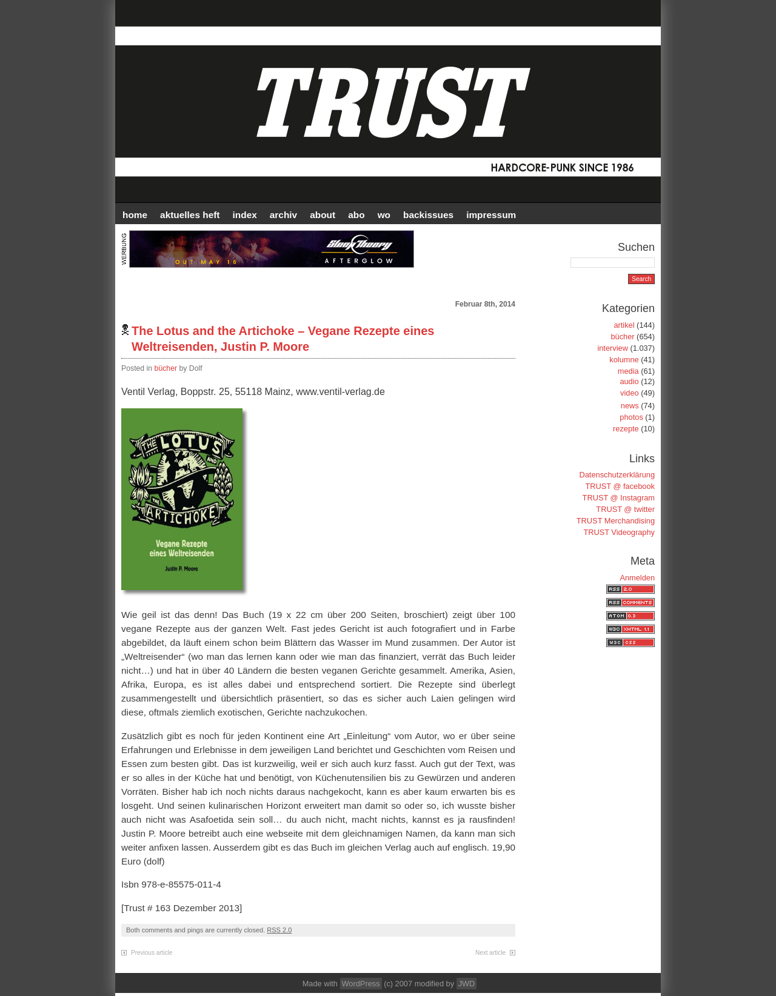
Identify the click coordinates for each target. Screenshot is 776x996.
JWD (466, 983)
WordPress (361, 983)
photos (631, 417)
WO (384, 215)
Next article (490, 952)
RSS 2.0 (279, 930)
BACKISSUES (428, 215)
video (629, 392)
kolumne (623, 359)
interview (612, 348)
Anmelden (637, 577)
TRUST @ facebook (620, 486)
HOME (134, 215)
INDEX (245, 215)
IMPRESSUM (491, 215)
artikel (624, 325)
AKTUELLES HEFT (189, 215)
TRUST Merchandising (616, 520)
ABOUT (322, 215)
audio (629, 381)
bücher (166, 368)
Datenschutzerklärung (617, 474)
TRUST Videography (619, 532)
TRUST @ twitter (625, 509)
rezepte (626, 428)
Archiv (283, 215)
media (628, 371)
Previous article (151, 952)
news (630, 405)
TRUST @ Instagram (619, 497)
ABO (356, 215)
